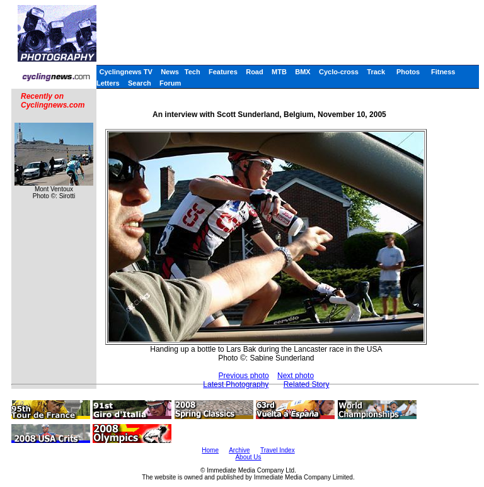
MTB (279, 72)
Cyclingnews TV (125, 72)
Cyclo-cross (339, 72)
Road (254, 72)
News (170, 72)
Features (223, 72)
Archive (239, 450)
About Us (248, 457)
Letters (108, 83)
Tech (192, 72)
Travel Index (277, 450)
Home (210, 450)
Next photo (295, 375)
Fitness (443, 72)
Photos (408, 72)
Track (376, 72)
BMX (302, 72)
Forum (170, 83)
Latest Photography (235, 384)
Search (139, 83)
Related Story (307, 384)
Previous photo (244, 375)
